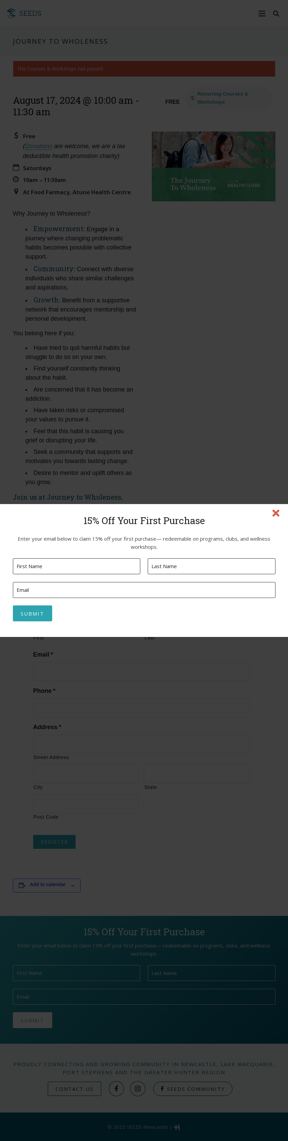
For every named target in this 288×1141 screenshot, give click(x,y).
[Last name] (211, 566)
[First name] (76, 566)
